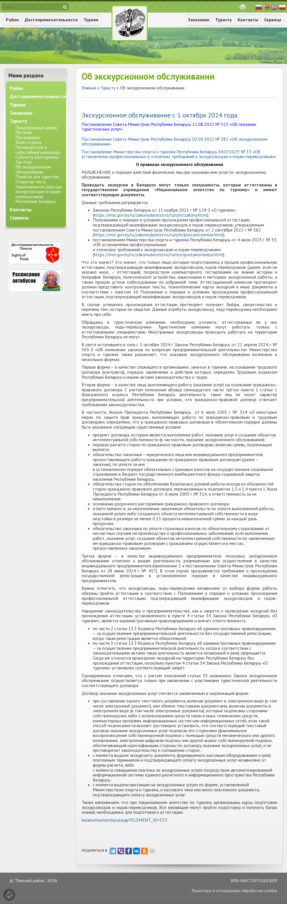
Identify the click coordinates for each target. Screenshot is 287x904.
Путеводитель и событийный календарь (38, 149)
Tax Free (23, 162)
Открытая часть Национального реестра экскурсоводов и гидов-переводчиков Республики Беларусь (38, 191)
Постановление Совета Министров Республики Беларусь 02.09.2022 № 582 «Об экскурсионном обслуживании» (174, 141)
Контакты (248, 19)
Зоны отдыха (28, 142)
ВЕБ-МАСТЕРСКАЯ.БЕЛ (254, 880)
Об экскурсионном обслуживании (33, 169)
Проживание (27, 137)
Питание (23, 132)
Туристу (223, 19)
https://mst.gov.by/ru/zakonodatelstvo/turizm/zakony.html (150, 215)
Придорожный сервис (36, 127)
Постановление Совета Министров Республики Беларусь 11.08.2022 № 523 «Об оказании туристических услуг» (169, 126)
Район (12, 19)
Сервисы (272, 19)
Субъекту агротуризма (36, 157)
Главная (89, 88)
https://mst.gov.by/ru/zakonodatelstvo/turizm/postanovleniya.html (158, 234)
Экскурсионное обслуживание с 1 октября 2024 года (159, 115)
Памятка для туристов (37, 176)
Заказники (198, 19)
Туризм (91, 19)
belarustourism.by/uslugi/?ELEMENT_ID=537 (124, 820)
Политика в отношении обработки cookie (234, 890)
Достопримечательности (51, 19)
